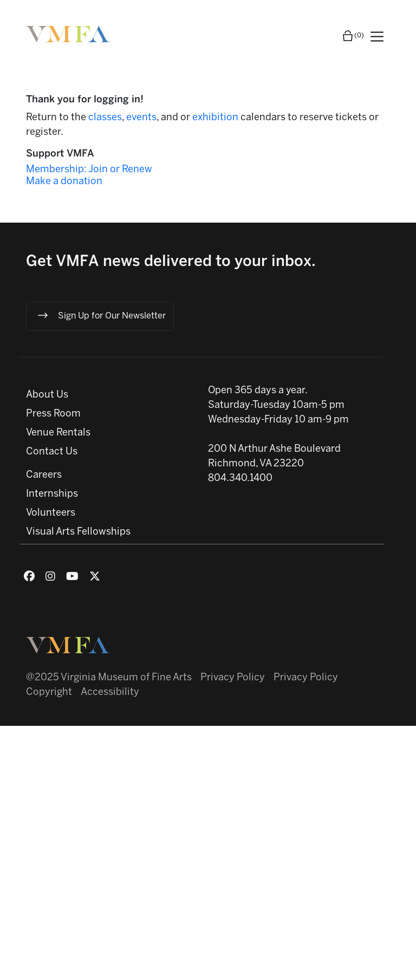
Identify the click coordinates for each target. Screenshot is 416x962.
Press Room (53, 414)
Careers (44, 475)
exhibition (216, 117)
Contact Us (51, 452)
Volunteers (50, 513)
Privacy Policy (232, 677)
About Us (47, 395)
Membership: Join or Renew (89, 169)
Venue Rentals (58, 433)
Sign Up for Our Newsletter (101, 315)
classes (105, 117)
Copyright (49, 692)
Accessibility (110, 692)
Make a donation (64, 181)
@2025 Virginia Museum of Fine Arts (109, 677)
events (141, 117)
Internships (52, 494)
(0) (352, 35)
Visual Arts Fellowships (78, 532)
